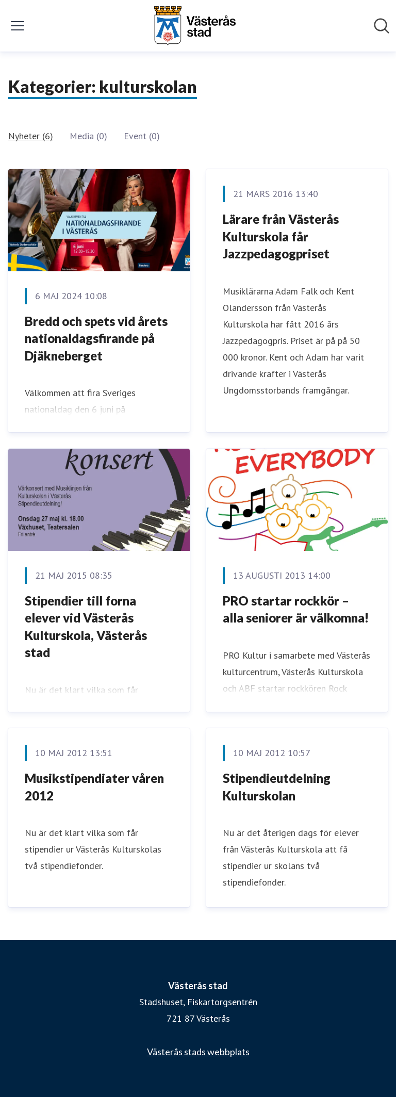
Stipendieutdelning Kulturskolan (277, 787)
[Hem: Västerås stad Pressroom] (195, 25)
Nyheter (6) (30, 136)
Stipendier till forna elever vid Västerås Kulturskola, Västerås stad (86, 626)
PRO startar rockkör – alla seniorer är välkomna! (296, 609)
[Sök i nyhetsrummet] (381, 26)
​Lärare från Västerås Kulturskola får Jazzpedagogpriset (281, 236)
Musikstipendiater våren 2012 (94, 787)
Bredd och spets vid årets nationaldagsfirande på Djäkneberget (96, 338)
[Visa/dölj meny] (17, 26)
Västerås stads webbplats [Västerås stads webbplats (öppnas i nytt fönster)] (198, 1051)
